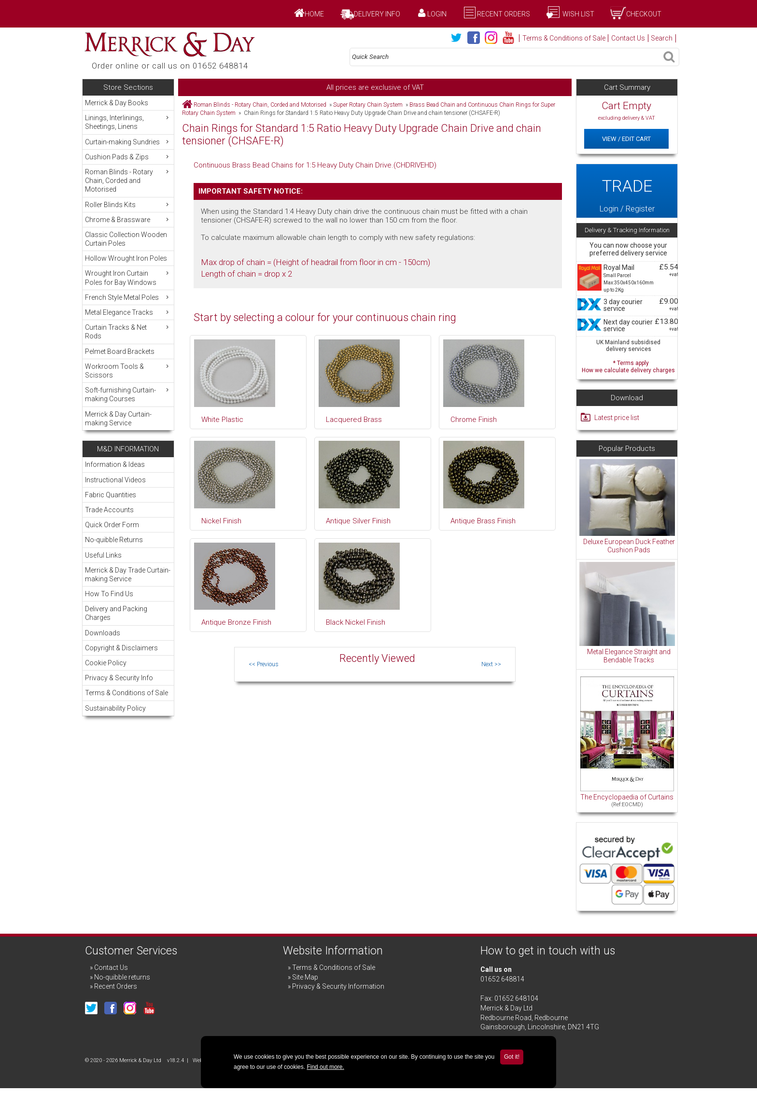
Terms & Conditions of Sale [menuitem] (126, 693)
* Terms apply (628, 366)
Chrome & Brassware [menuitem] (128, 219)
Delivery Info (377, 14)
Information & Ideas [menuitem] (115, 464)
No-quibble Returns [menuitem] (114, 540)
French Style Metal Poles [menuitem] (128, 297)
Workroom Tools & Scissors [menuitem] (128, 370)
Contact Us (628, 38)
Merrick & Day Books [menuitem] (116, 103)
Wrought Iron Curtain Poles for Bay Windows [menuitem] (128, 277)
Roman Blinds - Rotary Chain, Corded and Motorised (260, 104)
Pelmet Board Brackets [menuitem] (119, 351)
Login (437, 14)
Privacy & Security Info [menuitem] (119, 678)
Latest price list (616, 417)
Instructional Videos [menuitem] (115, 480)
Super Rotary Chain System (368, 104)
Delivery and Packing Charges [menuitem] (116, 613)
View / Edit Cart (626, 138)
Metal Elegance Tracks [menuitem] (128, 312)
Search (662, 38)
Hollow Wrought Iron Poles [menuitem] (126, 258)
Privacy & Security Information (338, 986)
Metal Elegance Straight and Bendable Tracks (629, 656)
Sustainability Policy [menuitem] (115, 708)
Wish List (577, 14)
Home (314, 14)
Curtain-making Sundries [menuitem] (128, 142)
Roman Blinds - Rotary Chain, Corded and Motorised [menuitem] (128, 180)
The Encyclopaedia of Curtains (626, 797)
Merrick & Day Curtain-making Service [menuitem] (118, 418)
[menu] (128, 263)
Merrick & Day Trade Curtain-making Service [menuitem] (127, 574)
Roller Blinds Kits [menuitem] (128, 204)
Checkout (643, 14)
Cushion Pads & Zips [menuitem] (128, 157)
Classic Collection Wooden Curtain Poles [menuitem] (126, 239)
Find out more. (325, 1067)
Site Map (305, 977)
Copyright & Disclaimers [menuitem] (121, 648)
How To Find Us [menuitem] (109, 594)
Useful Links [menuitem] (103, 555)
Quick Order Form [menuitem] (112, 525)
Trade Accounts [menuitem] (109, 510)
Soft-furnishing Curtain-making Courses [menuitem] (128, 394)
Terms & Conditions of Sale (563, 38)
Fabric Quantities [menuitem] (110, 495)
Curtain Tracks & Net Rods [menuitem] (128, 331)
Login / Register (626, 190)
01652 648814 (502, 979)
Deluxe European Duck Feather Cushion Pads (629, 546)
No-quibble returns (122, 977)
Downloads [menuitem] (102, 633)
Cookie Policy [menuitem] (105, 663)
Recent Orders (503, 14)
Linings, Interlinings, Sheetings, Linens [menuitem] (128, 121)
